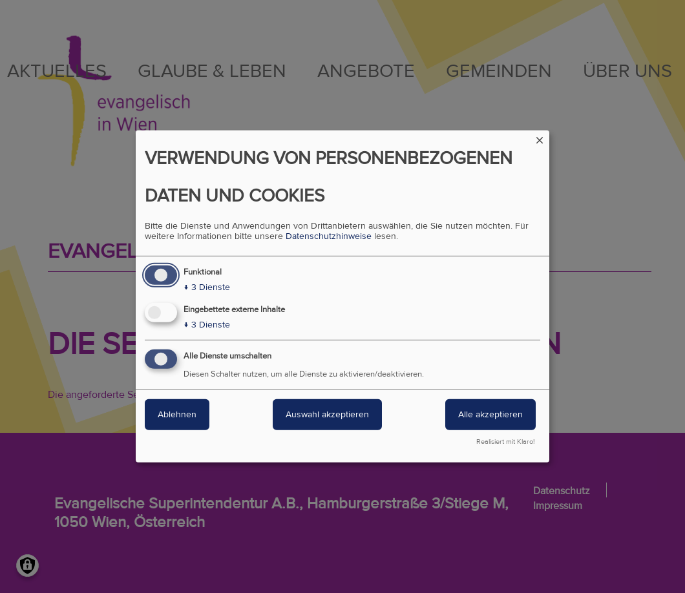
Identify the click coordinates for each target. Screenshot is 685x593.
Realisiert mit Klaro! (505, 442)
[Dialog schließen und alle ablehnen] (539, 138)
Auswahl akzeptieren (327, 414)
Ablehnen (177, 414)
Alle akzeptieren (490, 414)
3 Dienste (207, 287)
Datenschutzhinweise (329, 236)
